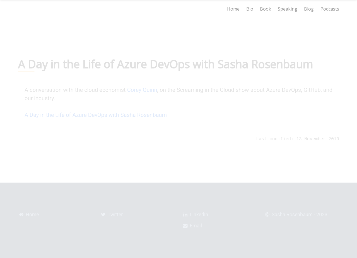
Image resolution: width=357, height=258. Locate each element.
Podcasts (329, 9)
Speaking (287, 9)
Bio (249, 9)
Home (233, 9)
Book (265, 9)
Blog (309, 9)
